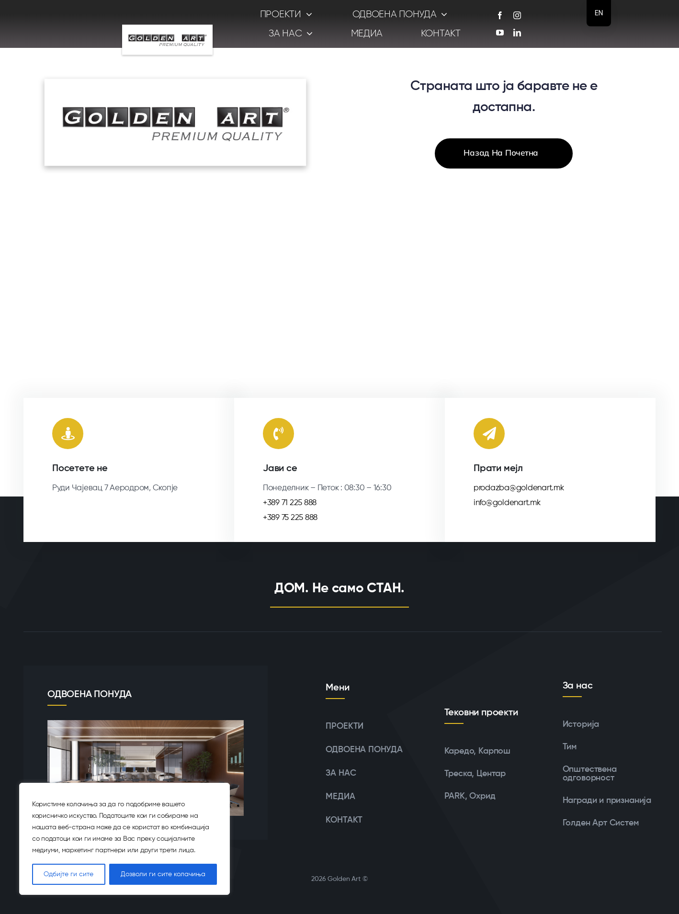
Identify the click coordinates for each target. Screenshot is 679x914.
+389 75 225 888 (290, 518)
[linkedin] (517, 32)
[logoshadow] (167, 21)
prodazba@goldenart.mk (519, 488)
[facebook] (500, 15)
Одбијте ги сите (68, 874)
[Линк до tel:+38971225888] (278, 433)
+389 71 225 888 (290, 503)
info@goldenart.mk (507, 503)
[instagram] (517, 15)
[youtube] (500, 32)
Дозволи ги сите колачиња (163, 874)
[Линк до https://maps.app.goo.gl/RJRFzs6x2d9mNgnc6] (67, 433)
